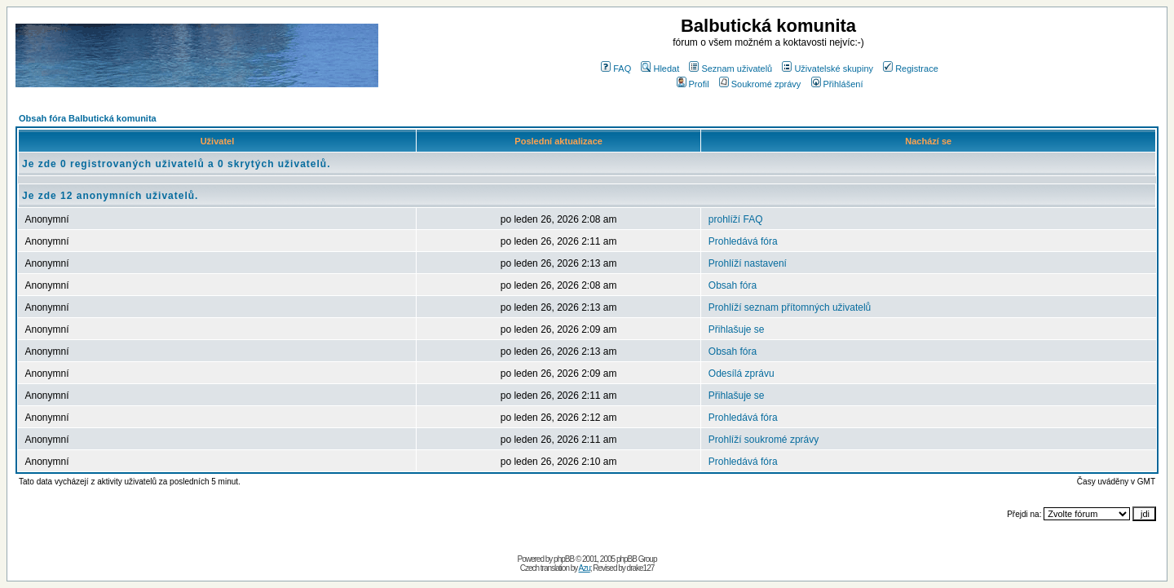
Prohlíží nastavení (747, 263)
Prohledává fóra (743, 241)
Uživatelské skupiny (827, 68)
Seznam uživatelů (730, 68)
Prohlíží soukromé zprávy (763, 439)
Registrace (910, 68)
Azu (584, 568)
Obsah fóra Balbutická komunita (88, 118)
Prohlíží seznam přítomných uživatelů (789, 307)
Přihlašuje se (736, 329)
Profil (693, 84)
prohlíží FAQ (735, 219)
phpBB (564, 559)
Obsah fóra (732, 285)
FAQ (616, 68)
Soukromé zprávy (760, 84)
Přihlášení (837, 84)
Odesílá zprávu (741, 373)
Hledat (660, 68)
